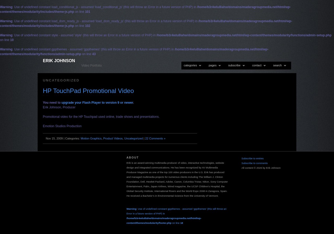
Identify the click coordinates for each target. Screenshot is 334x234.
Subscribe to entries (252, 158)
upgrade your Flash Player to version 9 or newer (97, 102)
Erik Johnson (59, 60)
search (278, 65)
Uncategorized (133, 138)
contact (258, 65)
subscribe (235, 65)
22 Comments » (155, 138)
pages (213, 65)
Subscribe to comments (254, 163)
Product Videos (113, 138)
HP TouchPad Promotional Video (88, 90)
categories (191, 65)
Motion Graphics (91, 138)
